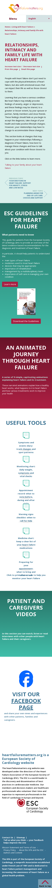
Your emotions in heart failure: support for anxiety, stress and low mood (20, 183)
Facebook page (26, 704)
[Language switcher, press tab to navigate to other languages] (39, 18)
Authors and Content (12, 852)
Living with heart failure (22, 27)
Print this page (11, 69)
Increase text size (13, 66)
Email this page (28, 69)
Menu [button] (13, 19)
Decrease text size (31, 66)
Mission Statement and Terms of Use (19, 847)
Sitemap (21, 837)
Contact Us (7, 837)
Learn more (10, 284)
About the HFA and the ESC (31, 850)
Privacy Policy (9, 850)
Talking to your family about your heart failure (23, 166)
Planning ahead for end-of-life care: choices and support (32, 194)
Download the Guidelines (26, 321)
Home (7, 27)
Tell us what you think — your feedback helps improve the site (23, 841)
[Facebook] (26, 680)
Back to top (45, 886)
